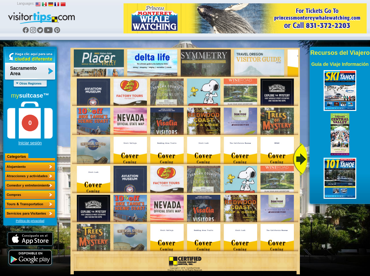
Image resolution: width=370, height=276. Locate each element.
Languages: (25, 3)
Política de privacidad (30, 221)
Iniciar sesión (30, 143)
